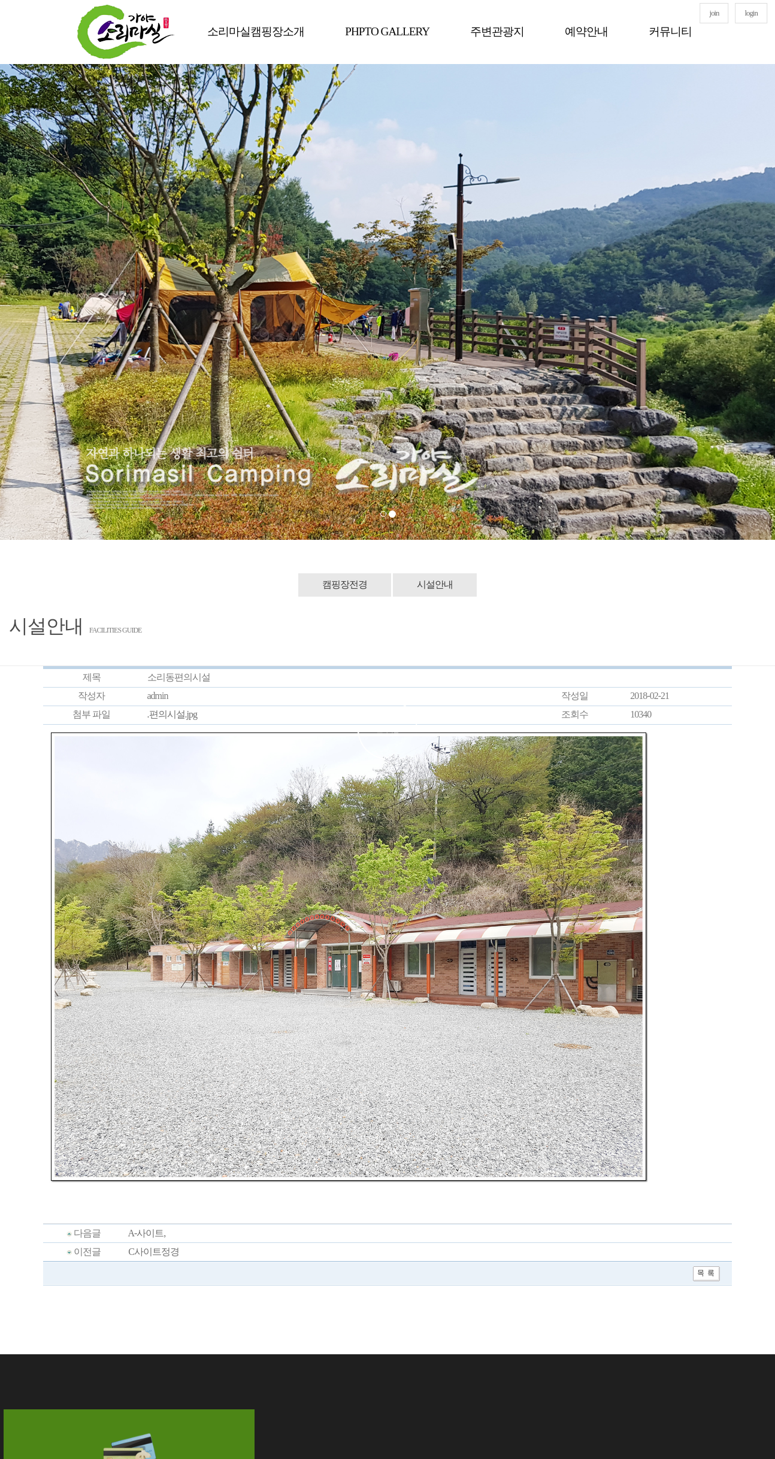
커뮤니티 (670, 31)
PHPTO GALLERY (387, 31)
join (714, 13)
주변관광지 (497, 31)
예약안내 (586, 31)
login (751, 13)
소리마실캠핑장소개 (255, 31)
